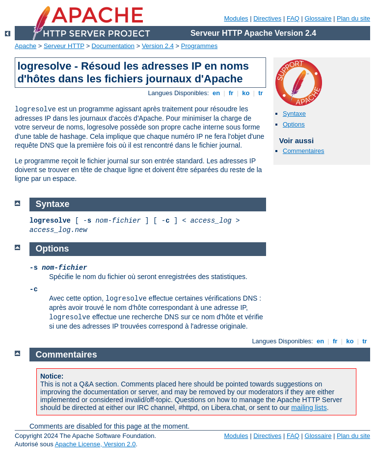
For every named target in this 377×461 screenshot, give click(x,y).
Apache (25, 46)
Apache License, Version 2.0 (95, 444)
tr (261, 93)
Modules (236, 18)
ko (246, 93)
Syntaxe (294, 113)
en (216, 93)
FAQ (293, 18)
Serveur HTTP (64, 46)
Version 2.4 (158, 46)
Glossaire (318, 18)
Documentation (113, 46)
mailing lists (308, 407)
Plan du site (353, 18)
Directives (267, 18)
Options (294, 124)
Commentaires (303, 150)
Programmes (199, 46)
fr (231, 93)
